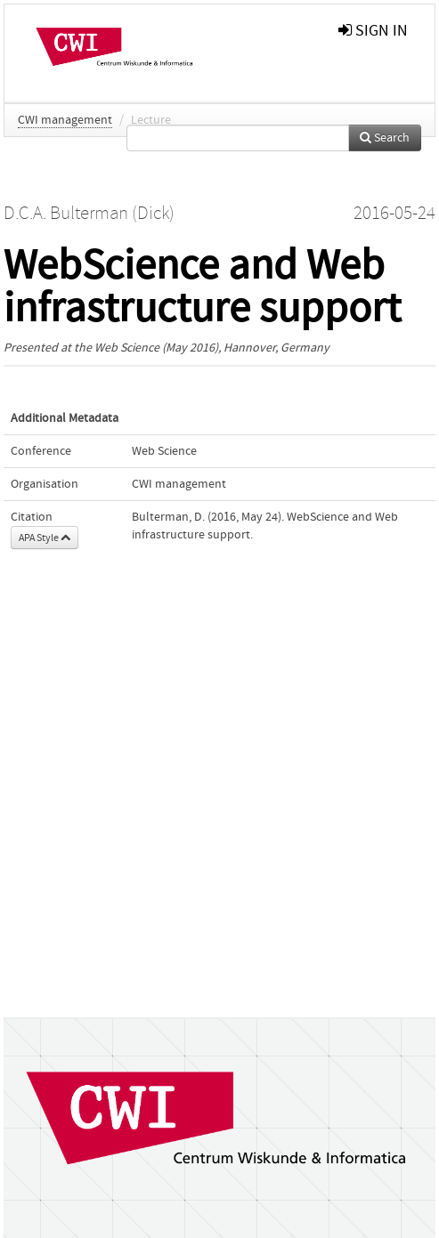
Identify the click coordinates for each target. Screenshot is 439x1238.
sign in (373, 30)
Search (385, 138)
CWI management (65, 120)
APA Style (44, 537)
